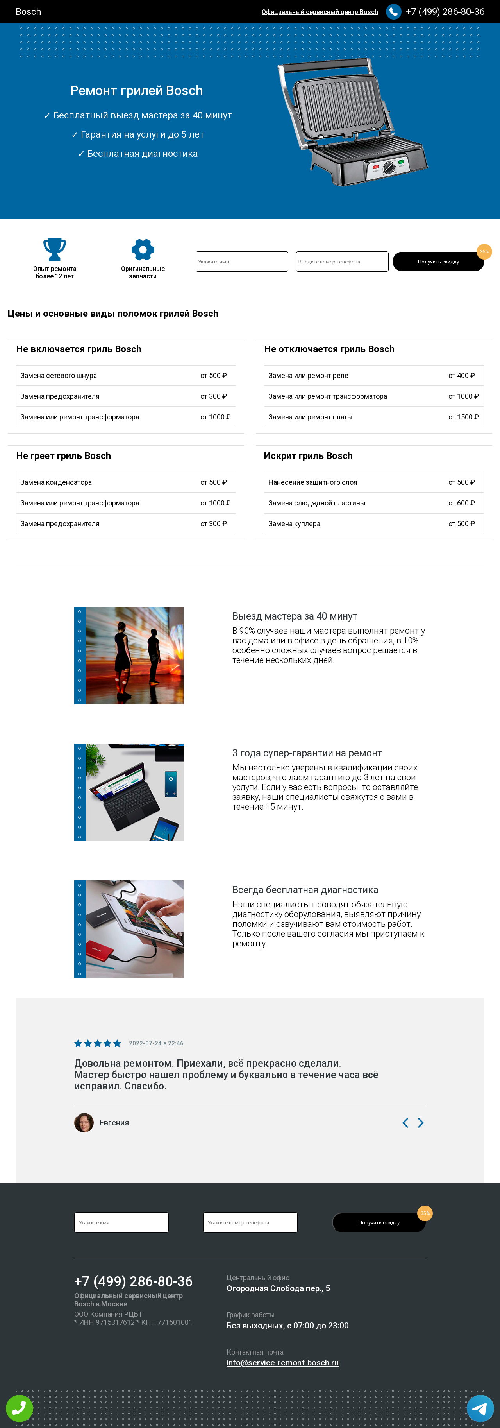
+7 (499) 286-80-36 (444, 11)
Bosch (28, 11)
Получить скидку (438, 262)
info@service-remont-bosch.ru (283, 1362)
